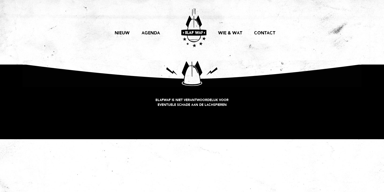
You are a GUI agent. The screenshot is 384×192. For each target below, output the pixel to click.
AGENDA (151, 33)
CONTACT (264, 33)
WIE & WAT (230, 33)
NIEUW (122, 33)
